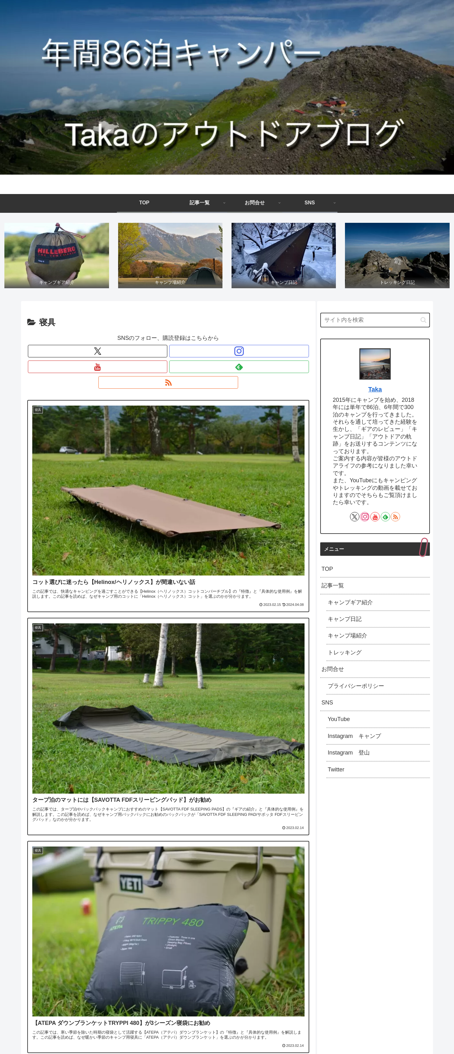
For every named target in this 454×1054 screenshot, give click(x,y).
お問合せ (332, 671)
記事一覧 (332, 588)
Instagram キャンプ (354, 738)
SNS (327, 705)
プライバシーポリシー (356, 688)
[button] (423, 322)
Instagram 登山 (349, 755)
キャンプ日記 (345, 621)
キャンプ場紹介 (347, 638)
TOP (327, 571)
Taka (375, 391)
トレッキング (345, 655)
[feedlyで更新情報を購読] (182, 353)
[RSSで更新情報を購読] (197, 353)
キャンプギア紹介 (350, 604)
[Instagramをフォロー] (154, 353)
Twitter (336, 771)
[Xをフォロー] (139, 353)
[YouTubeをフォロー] (168, 353)
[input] (375, 322)
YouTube (339, 721)
